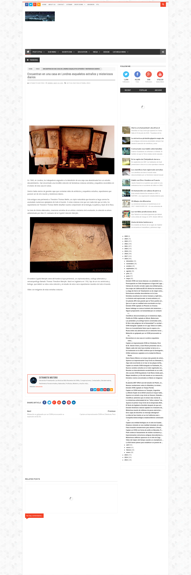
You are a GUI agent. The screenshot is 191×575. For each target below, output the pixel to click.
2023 (126, 241)
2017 (126, 256)
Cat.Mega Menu (119, 52)
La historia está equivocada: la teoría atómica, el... (143, 298)
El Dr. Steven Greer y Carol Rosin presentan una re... (144, 346)
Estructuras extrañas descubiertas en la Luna (141, 293)
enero (128, 452)
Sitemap (69, 4)
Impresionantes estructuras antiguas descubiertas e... (144, 435)
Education (82, 52)
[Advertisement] (121, 28)
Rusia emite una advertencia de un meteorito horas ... (144, 331)
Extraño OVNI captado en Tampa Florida (140, 388)
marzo (128, 447)
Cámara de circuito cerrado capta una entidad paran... (144, 286)
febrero (128, 450)
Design (106, 52)
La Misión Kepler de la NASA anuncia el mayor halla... (144, 393)
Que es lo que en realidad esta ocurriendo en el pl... (144, 303)
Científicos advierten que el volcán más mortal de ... (144, 398)
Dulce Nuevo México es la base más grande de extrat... (145, 358)
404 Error (90, 4)
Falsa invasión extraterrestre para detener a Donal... (144, 427)
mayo (128, 278)
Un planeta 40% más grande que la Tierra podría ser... (144, 301)
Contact (61, 4)
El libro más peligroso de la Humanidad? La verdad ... (144, 323)
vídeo (38, 69)
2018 (126, 254)
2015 (126, 455)
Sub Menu (52, 52)
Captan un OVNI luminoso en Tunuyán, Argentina (143, 390)
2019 (126, 251)
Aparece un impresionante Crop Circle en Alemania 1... (145, 360)
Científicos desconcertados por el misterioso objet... (144, 316)
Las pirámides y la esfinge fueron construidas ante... (144, 321)
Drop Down (78, 4)
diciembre (129, 261)
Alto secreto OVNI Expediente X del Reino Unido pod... (145, 373)
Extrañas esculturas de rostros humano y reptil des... (144, 296)
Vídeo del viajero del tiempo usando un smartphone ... (144, 440)
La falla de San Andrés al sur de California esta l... (143, 415)
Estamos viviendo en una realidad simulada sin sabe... (145, 425)
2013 (126, 460)
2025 (126, 236)
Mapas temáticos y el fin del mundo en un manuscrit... (144, 375)
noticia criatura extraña (76, 83)
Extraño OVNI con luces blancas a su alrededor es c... (144, 281)
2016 (126, 259)
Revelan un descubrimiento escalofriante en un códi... (144, 370)
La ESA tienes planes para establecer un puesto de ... (144, 442)
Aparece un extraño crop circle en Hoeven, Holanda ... (144, 395)
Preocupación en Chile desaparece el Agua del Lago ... (145, 283)
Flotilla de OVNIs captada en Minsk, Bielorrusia (142, 318)
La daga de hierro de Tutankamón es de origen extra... (144, 291)
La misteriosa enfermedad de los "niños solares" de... (144, 400)
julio (127, 273)
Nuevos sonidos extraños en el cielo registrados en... (144, 368)
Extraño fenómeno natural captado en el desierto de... (144, 408)
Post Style (37, 52)
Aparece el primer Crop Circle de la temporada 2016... (144, 403)
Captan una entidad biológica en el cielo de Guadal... (144, 423)
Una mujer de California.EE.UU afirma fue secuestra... (144, 288)
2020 (126, 249)
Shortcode (67, 52)
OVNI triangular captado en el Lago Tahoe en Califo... (144, 326)
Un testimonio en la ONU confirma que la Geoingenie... (145, 350)
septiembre (130, 268)
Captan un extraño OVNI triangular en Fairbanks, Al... (144, 365)
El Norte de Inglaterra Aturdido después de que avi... (144, 405)
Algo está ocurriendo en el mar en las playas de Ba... (144, 363)
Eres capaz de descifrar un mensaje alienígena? (142, 413)
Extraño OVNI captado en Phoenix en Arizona (141, 306)
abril (127, 445)
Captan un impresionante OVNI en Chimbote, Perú (143, 343)
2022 (126, 244)
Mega (95, 52)
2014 (126, 457)
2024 (126, 239)
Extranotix (39, 386)
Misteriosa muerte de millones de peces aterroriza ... (144, 410)
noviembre (130, 264)
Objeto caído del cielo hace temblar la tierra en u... (143, 348)
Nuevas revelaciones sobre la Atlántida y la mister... (144, 385)
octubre (129, 266)
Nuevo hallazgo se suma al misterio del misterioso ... (144, 308)
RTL (97, 4)
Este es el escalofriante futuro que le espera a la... (143, 328)
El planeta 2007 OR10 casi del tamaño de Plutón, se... (144, 383)
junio (128, 276)
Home (44, 4)
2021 (126, 246)
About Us (51, 4)
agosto (128, 271)
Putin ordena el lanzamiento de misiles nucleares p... (144, 432)
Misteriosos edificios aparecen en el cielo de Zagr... (143, 437)
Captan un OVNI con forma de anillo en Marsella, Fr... (144, 430)
